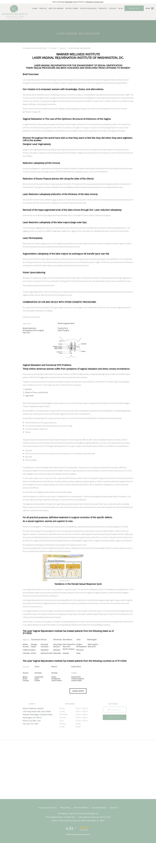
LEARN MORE (78, 691)
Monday (77, 708)
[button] (152, 8)
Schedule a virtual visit (94, 2)
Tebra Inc (54, 808)
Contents (53, 48)
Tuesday (77, 711)
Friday (77, 720)
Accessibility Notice (99, 807)
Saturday (77, 723)
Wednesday (77, 714)
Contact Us (114, 807)
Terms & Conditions (81, 807)
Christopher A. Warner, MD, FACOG (35, 48)
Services (63, 48)
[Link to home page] (14, 12)
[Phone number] (114, 709)
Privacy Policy (65, 807)
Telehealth (69, 2)
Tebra (88, 834)
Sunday (77, 726)
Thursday (77, 717)
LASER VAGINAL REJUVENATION (79, 48)
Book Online (114, 717)
